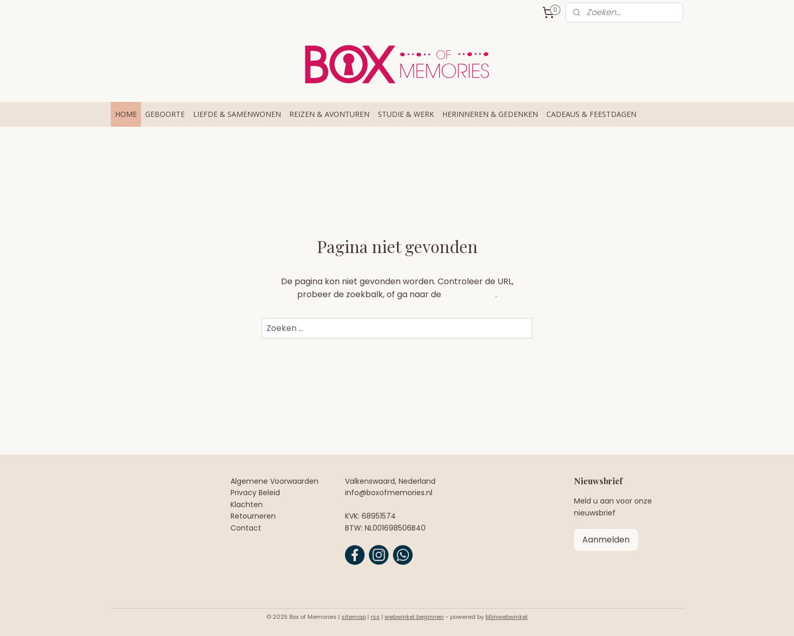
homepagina (469, 294)
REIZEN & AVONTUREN (329, 114)
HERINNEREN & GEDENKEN (490, 114)
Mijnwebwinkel (506, 617)
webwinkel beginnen (414, 617)
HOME (126, 114)
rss (375, 617)
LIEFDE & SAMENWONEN (237, 114)
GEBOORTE (165, 114)
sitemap (353, 617)
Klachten (246, 504)
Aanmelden (606, 540)
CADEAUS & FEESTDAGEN (591, 114)
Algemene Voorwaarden (274, 481)
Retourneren (253, 516)
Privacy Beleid (255, 492)
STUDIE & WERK (406, 114)
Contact (245, 528)
